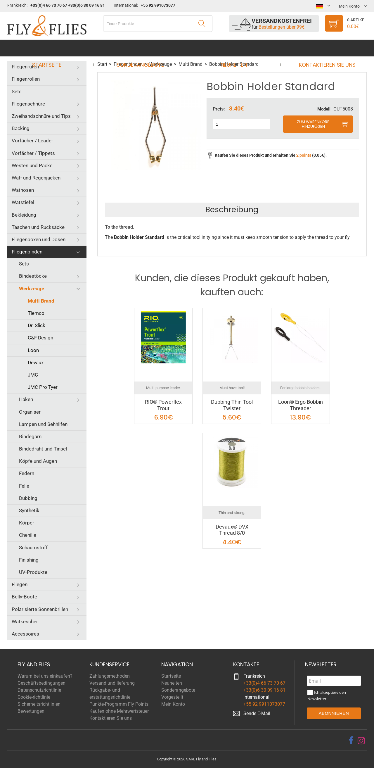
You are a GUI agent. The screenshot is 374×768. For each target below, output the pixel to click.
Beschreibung (231, 209)
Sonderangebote (142, 48)
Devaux (36, 362)
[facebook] (351, 740)
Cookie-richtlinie (34, 697)
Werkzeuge (31, 288)
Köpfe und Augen (38, 461)
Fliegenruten (25, 67)
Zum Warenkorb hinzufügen (313, 124)
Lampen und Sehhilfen (43, 424)
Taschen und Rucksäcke (38, 227)
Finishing (29, 560)
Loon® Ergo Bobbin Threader (300, 405)
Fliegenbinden (27, 252)
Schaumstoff (33, 547)
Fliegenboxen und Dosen (38, 239)
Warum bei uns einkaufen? (45, 676)
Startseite (52, 48)
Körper (26, 523)
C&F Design (40, 338)
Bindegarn (30, 436)
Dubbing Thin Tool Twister (232, 405)
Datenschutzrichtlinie (39, 690)
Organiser (30, 412)
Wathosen (23, 190)
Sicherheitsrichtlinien (39, 704)
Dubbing (28, 498)
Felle (24, 486)
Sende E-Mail (256, 713)
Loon (33, 350)
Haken (26, 399)
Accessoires (25, 634)
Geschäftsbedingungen (41, 683)
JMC (33, 375)
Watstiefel (23, 202)
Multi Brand (41, 301)
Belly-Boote (24, 597)
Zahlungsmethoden (109, 676)
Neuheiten (232, 48)
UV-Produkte (33, 572)
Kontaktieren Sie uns (321, 48)
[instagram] (361, 740)
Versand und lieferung (112, 683)
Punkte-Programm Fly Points (118, 704)
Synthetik (29, 510)
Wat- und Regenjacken (36, 178)
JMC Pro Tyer (43, 387)
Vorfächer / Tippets (33, 153)
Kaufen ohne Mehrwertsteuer (119, 711)
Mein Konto (173, 704)
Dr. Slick (36, 325)
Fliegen (19, 584)
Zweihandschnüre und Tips (41, 116)
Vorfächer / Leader (32, 141)
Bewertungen (31, 711)
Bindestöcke (33, 276)
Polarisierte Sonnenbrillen (40, 609)
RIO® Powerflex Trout (163, 405)
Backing (21, 128)
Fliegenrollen (26, 79)
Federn (26, 473)
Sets (17, 91)
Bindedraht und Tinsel (43, 449)
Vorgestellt (172, 697)
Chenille (27, 535)
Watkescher (25, 621)
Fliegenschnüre (28, 104)
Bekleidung (24, 215)
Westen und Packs (32, 165)
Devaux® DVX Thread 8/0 (232, 530)
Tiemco (36, 313)
